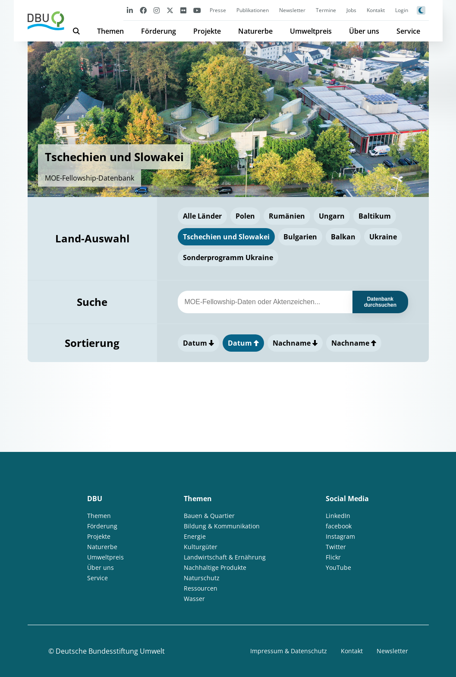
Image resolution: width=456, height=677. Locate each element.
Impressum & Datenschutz (288, 651)
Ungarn (332, 216)
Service (408, 31)
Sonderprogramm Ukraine (228, 257)
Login (401, 10)
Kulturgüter (200, 547)
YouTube (338, 567)
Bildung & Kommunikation (222, 526)
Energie (195, 536)
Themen (110, 31)
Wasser (194, 598)
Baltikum (375, 216)
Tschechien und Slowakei (226, 237)
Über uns (364, 31)
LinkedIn (338, 516)
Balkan (343, 237)
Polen (245, 216)
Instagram (340, 536)
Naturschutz (202, 578)
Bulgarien (300, 237)
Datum (198, 343)
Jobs (351, 10)
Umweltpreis (311, 31)
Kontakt (376, 10)
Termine (326, 10)
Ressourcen (200, 588)
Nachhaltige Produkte (215, 567)
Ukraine (383, 237)
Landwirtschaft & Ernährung (225, 557)
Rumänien (287, 216)
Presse (218, 10)
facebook (339, 526)
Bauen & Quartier (209, 516)
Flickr (333, 557)
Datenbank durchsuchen (380, 302)
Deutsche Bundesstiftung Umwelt (110, 651)
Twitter (336, 547)
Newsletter (292, 10)
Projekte (207, 31)
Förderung (158, 31)
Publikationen (252, 10)
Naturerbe (255, 31)
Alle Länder (202, 216)
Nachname (295, 343)
